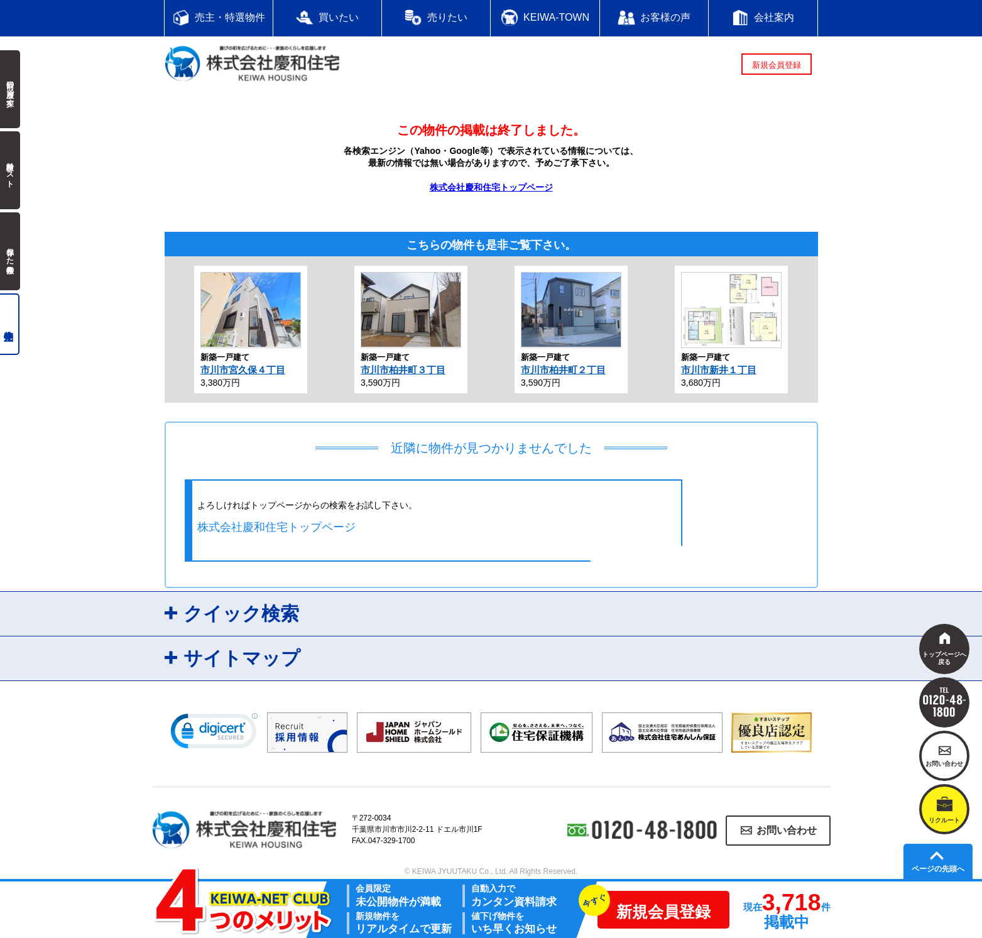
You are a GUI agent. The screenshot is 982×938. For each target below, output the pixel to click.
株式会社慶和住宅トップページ (491, 187)
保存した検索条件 (10, 251)
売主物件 (9, 324)
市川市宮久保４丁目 (242, 369)
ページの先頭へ (938, 868)
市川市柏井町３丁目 (403, 369)
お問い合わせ (786, 830)
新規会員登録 (776, 65)
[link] (214, 733)
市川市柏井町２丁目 (563, 369)
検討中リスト (10, 170)
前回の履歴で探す (10, 89)
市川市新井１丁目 (718, 369)
